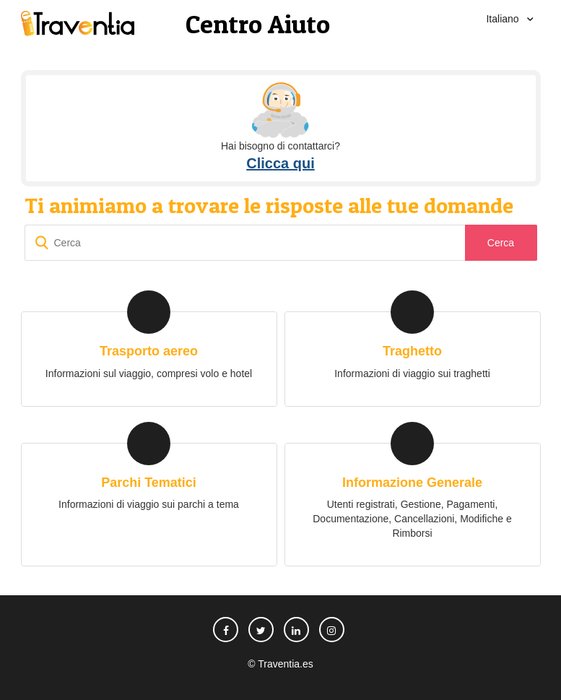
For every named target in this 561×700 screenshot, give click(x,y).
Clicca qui (280, 163)
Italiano (503, 19)
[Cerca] (281, 243)
